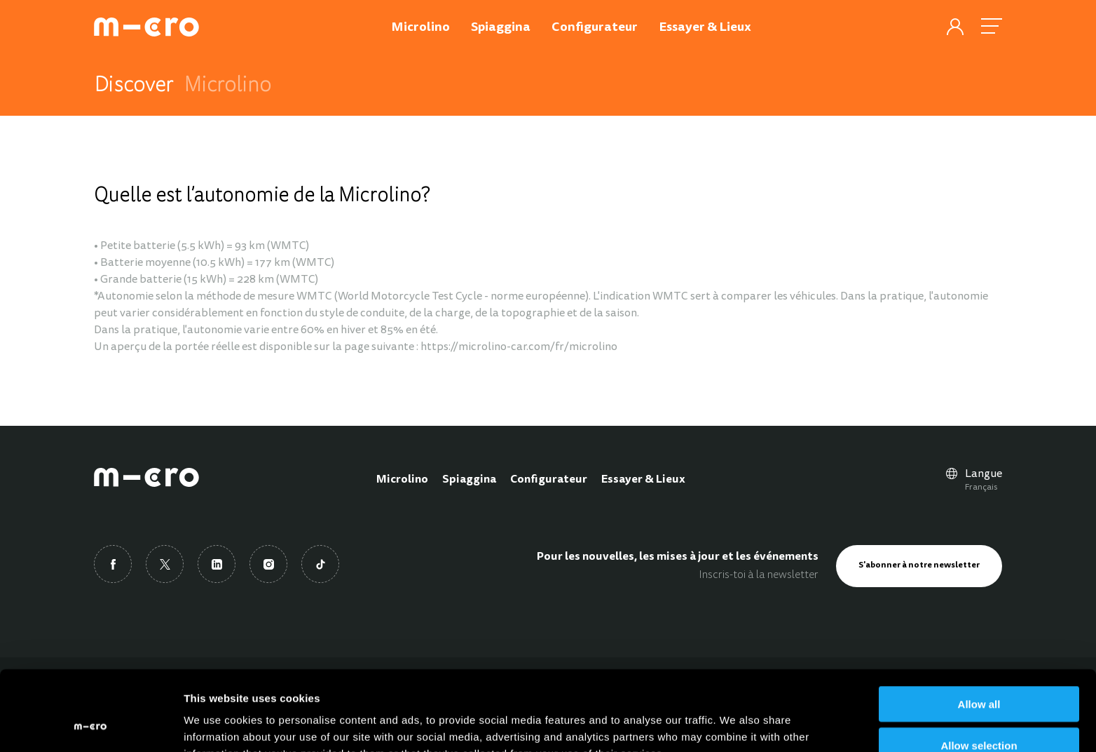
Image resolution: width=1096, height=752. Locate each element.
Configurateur (548, 479)
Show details (735, 724)
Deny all (979, 712)
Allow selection (978, 670)
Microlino (402, 479)
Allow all (979, 629)
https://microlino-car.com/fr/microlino (518, 347)
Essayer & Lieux (643, 479)
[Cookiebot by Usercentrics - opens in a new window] (90, 724)
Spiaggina (469, 479)
